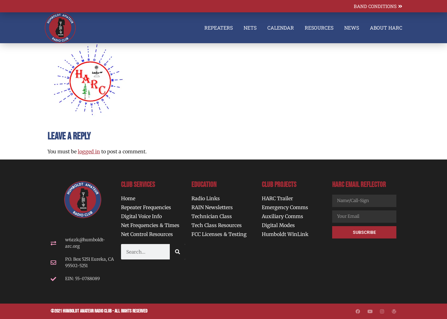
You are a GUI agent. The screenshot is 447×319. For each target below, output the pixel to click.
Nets (250, 27)
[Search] (177, 251)
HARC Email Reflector (359, 184)
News (351, 27)
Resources (319, 27)
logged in (89, 151)
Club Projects (279, 184)
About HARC (386, 27)
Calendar (280, 27)
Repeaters (218, 27)
